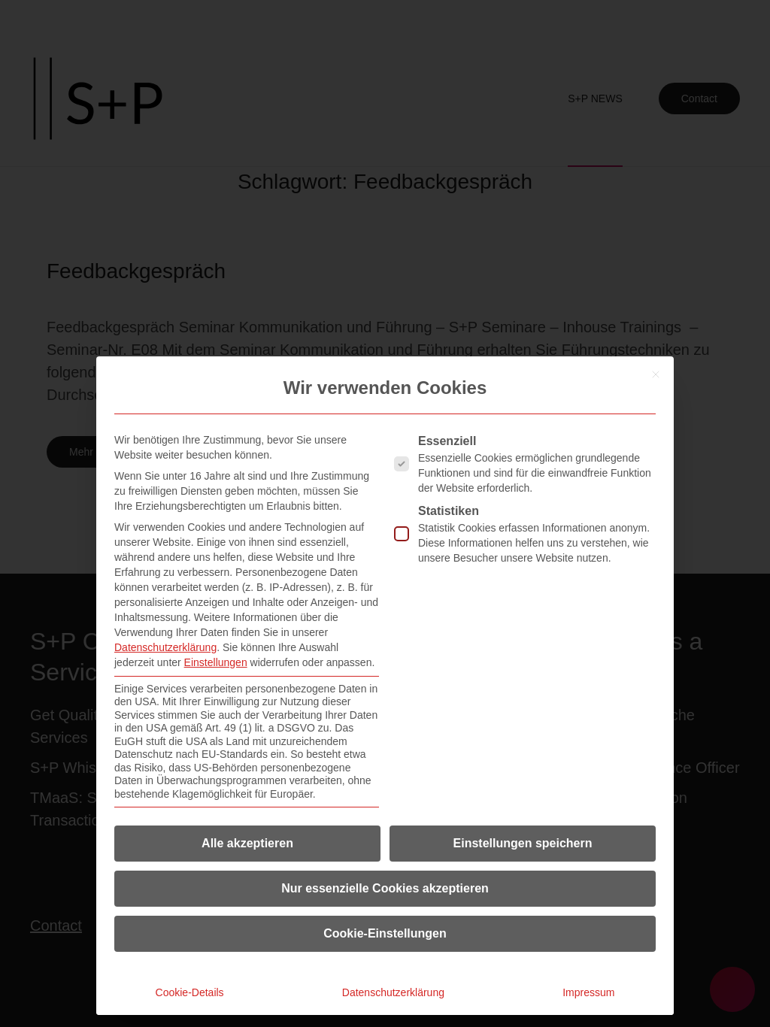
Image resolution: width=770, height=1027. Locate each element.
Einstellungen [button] (215, 662)
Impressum (588, 992)
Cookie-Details (190, 992)
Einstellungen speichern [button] (523, 843)
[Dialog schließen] (656, 374)
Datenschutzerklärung (165, 647)
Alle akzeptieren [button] (247, 843)
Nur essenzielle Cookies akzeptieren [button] (385, 888)
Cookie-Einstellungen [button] (385, 933)
